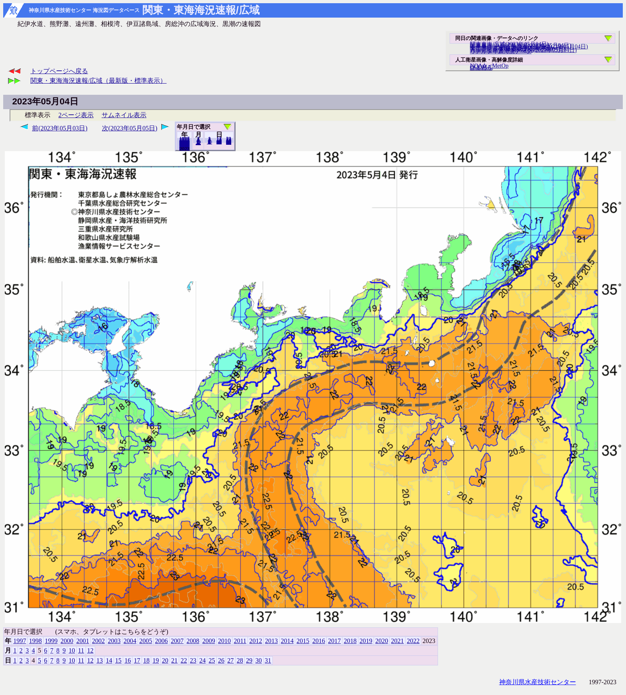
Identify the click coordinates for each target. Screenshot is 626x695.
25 (212, 660)
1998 (35, 640)
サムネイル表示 (124, 115)
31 (228, 142)
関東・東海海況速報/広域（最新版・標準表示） (98, 80)
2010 (224, 640)
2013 (271, 640)
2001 (82, 640)
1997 (19, 640)
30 (258, 660)
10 (209, 142)
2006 (161, 640)
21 (174, 660)
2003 (114, 640)
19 (155, 660)
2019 (366, 640)
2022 (184, 148)
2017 (334, 640)
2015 (302, 640)
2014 (287, 640)
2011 (240, 640)
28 (240, 660)
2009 (208, 640)
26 (221, 660)
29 (249, 660)
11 (81, 650)
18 (146, 660)
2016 (318, 640)
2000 (66, 640)
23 (193, 660)
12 (198, 143)
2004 (130, 640)
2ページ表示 (76, 115)
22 (183, 660)
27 (230, 660)
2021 (397, 640)
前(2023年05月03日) (60, 128)
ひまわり (481, 67)
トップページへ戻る (59, 71)
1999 (51, 640)
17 (137, 660)
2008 (192, 640)
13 (99, 660)
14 (109, 660)
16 (127, 660)
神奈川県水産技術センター (537, 682)
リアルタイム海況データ (501, 51)
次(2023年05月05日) (130, 128)
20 (219, 142)
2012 (255, 640)
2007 (177, 640)
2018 (350, 640)
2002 (98, 640)
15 (118, 660)
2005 (145, 640)
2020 (381, 640)
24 (202, 660)
